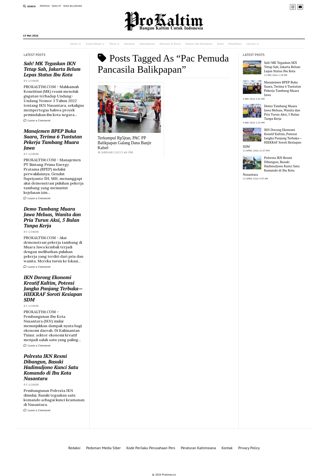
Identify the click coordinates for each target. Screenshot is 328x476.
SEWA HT (56, 5)
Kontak (227, 447)
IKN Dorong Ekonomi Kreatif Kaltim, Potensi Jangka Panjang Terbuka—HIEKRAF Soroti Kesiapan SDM (53, 288)
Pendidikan (235, 43)
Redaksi (74, 447)
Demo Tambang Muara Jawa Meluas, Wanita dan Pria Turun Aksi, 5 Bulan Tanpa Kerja (52, 217)
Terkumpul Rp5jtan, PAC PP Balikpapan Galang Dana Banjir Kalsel (124, 143)
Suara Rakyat (93, 43)
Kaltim (74, 43)
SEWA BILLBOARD (72, 5)
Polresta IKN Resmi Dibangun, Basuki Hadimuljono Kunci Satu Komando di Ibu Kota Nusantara (51, 367)
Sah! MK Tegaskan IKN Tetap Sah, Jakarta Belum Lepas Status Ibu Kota (52, 69)
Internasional (147, 43)
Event (220, 43)
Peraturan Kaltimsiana (198, 447)
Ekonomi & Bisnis (170, 43)
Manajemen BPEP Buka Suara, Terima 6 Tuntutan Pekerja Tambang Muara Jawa (53, 139)
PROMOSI (45, 5)
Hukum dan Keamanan (198, 43)
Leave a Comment (37, 120)
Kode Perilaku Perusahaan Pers (150, 447)
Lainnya (251, 43)
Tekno (112, 43)
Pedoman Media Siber (103, 447)
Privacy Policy (249, 447)
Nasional (129, 43)
